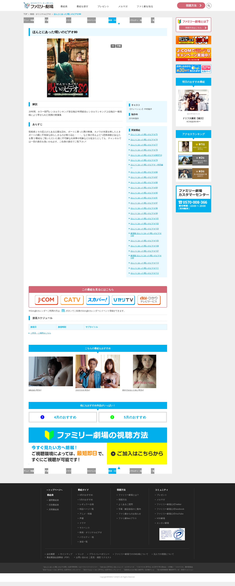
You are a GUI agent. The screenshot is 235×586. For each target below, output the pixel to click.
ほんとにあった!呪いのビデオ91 (144, 200)
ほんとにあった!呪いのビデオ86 (144, 174)
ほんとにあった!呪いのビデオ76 (144, 142)
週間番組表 (54, 504)
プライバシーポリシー (99, 558)
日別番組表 (54, 509)
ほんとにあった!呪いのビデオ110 (145, 265)
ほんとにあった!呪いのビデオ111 (145, 270)
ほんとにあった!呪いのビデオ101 (145, 221)
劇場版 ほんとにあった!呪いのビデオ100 (146, 236)
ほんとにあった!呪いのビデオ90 (144, 195)
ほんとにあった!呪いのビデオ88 (144, 184)
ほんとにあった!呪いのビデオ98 (144, 210)
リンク (81, 558)
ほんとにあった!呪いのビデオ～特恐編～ (147, 168)
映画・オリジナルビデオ (40, 14)
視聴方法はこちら (193, 27)
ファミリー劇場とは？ (129, 499)
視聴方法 (191, 5)
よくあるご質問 (126, 508)
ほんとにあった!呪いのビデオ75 (144, 137)
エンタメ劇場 (163, 527)
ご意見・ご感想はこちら (40, 335)
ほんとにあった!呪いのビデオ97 (144, 205)
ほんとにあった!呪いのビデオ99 (144, 215)
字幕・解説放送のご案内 (130, 513)
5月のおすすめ (86, 503)
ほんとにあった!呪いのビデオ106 (145, 248)
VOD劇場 (161, 522)
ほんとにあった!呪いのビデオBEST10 (146, 157)
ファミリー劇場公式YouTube (170, 517)
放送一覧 (84, 545)
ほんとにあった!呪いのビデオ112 (145, 275)
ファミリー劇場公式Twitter (169, 508)
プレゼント (162, 499)
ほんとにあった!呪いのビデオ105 (145, 243)
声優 (55, 21)
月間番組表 (54, 513)
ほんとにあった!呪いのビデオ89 (144, 190)
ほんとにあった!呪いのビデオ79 (144, 162)
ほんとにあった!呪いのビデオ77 (144, 147)
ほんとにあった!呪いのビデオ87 (144, 179)
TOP (25, 14)
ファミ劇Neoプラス (128, 522)
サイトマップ (66, 558)
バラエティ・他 (140, 21)
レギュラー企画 (87, 508)
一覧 (161, 21)
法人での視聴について (164, 558)
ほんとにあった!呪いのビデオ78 (144, 152)
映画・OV (119, 21)
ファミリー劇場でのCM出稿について (131, 558)
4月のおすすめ (86, 499)
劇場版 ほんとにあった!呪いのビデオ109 (146, 259)
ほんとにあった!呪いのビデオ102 (145, 226)
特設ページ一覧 (87, 513)
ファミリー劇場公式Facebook (170, 513)
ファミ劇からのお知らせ (130, 517)
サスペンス (98, 21)
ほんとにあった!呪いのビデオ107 (145, 253)
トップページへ (55, 494)
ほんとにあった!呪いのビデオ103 (145, 231)
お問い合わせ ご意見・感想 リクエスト (93, 561)
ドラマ (76, 21)
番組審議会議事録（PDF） (59, 561)
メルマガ (161, 503)
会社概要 (51, 558)
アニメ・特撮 (34, 21)
